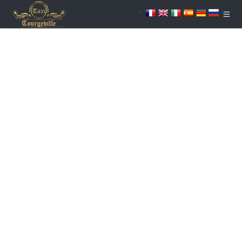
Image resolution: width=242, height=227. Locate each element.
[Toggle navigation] (226, 15)
